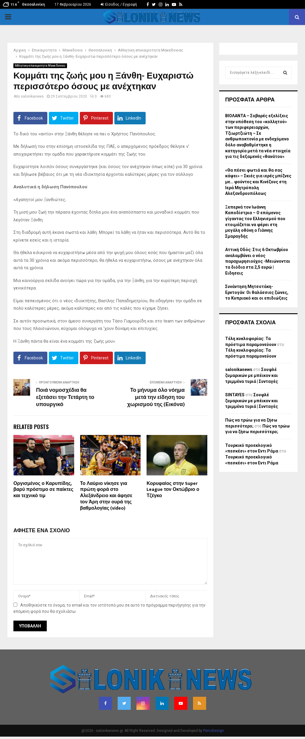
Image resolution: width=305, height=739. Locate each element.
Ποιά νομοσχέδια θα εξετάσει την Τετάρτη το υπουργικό (65, 397)
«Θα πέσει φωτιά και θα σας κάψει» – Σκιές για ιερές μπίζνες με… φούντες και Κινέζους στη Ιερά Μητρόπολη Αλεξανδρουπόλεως (258, 182)
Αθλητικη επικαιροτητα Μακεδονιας (40, 65)
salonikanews (32, 96)
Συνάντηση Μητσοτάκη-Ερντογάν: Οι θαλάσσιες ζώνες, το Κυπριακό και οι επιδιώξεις (256, 292)
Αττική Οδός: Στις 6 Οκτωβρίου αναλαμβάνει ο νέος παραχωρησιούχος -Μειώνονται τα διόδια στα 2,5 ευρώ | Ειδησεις (257, 261)
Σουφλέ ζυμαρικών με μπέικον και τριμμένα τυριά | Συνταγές (251, 375)
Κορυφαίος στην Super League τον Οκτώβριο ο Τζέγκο (173, 490)
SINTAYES (235, 394)
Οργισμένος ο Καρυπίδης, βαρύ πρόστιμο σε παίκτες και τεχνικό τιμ (43, 490)
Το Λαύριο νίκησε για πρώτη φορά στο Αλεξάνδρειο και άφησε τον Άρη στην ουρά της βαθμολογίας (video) (106, 496)
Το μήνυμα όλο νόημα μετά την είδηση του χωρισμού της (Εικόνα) (156, 397)
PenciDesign (213, 731)
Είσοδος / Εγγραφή (119, 4)
